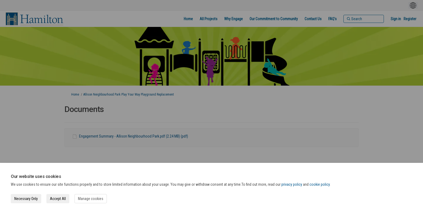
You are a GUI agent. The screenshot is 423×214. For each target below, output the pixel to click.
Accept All (58, 199)
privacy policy (291, 184)
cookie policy (319, 184)
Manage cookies (90, 199)
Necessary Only (26, 199)
